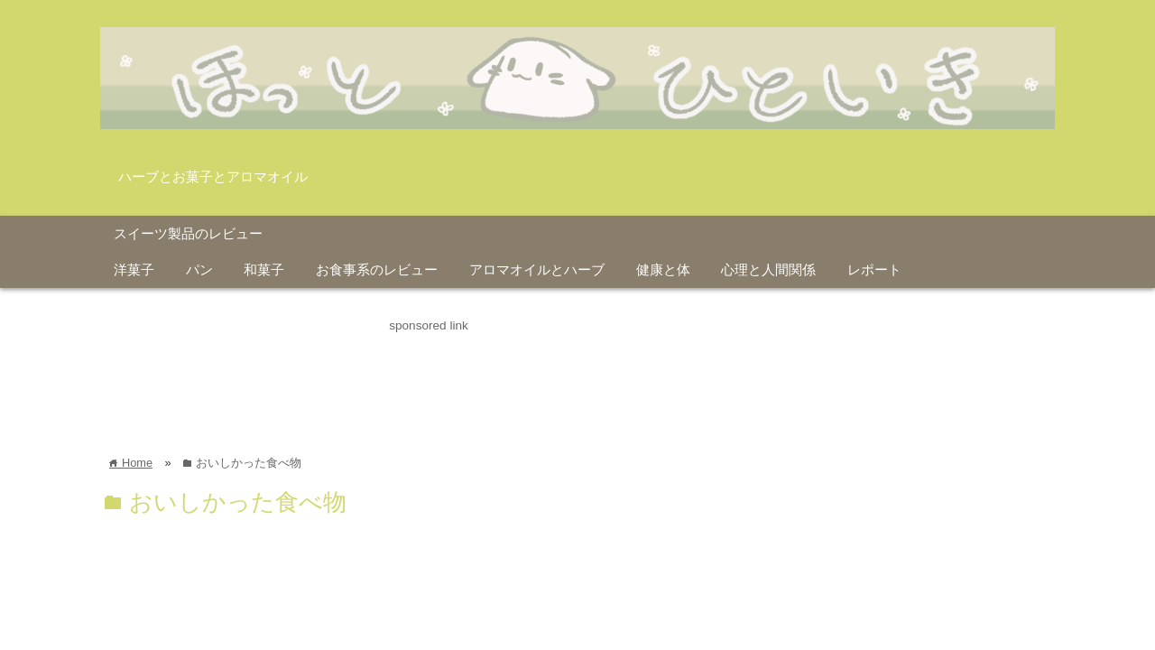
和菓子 (264, 269)
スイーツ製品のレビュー (188, 233)
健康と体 (663, 269)
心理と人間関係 (768, 269)
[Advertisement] (428, 376)
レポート (874, 269)
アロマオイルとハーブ (537, 269)
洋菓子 (134, 269)
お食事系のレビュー (377, 269)
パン (199, 269)
